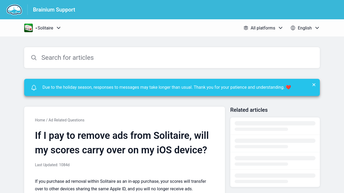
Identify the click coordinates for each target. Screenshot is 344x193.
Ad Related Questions (66, 120)
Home (40, 120)
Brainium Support (54, 9)
